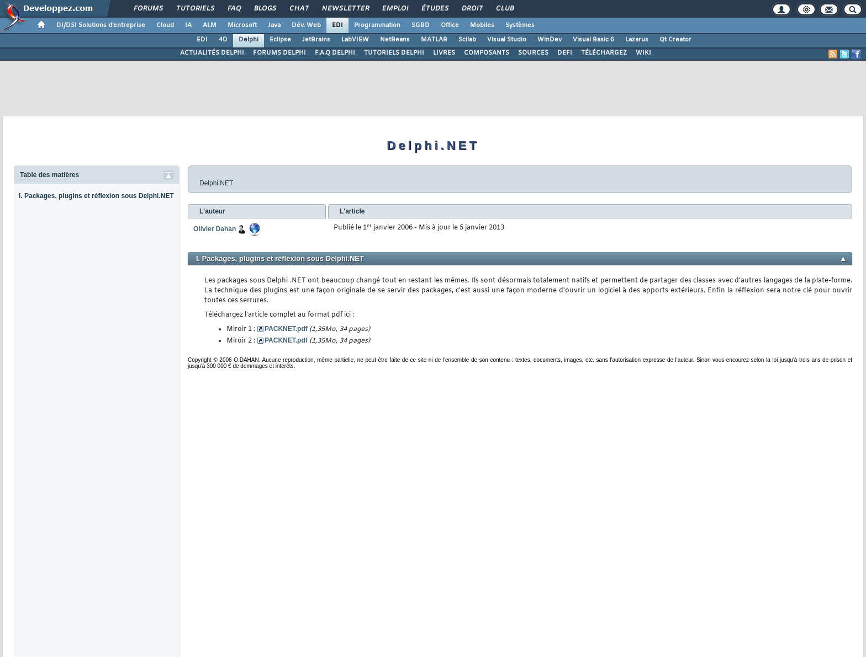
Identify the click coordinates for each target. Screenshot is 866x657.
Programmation (377, 25)
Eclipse (280, 40)
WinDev (549, 40)
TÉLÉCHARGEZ (604, 53)
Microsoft (242, 25)
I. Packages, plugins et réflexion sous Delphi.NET (96, 196)
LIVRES (444, 53)
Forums (147, 8)
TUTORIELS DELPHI (394, 53)
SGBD (420, 25)
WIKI (643, 53)
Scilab (467, 40)
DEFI (564, 53)
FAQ (233, 8)
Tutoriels (195, 8)
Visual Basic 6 (593, 40)
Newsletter (344, 8)
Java (274, 25)
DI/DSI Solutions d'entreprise (100, 25)
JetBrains (316, 40)
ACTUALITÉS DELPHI (212, 53)
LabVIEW (355, 40)
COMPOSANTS (486, 53)
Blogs (264, 8)
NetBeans (395, 40)
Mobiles (482, 25)
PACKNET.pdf (286, 329)
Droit (471, 8)
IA (188, 25)
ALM (209, 25)
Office (450, 25)
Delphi (248, 40)
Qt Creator (675, 40)
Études (434, 8)
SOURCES (533, 53)
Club (504, 8)
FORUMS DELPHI (279, 53)
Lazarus (636, 40)
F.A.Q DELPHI (335, 53)
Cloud (165, 25)
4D (223, 40)
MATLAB (434, 40)
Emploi (395, 8)
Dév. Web (306, 25)
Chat (298, 8)
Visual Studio (506, 40)
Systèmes (520, 25)
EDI (337, 25)
